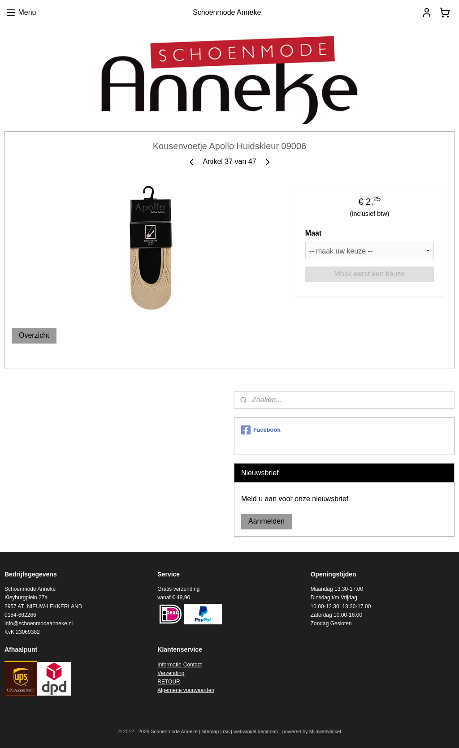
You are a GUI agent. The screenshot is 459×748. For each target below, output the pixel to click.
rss (226, 731)
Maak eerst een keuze (369, 274)
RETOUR (168, 682)
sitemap (210, 731)
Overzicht (34, 335)
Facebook (261, 430)
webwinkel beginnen (256, 731)
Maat (313, 233)
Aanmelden (266, 521)
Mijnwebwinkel (325, 731)
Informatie (169, 665)
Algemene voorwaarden (185, 690)
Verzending (170, 673)
